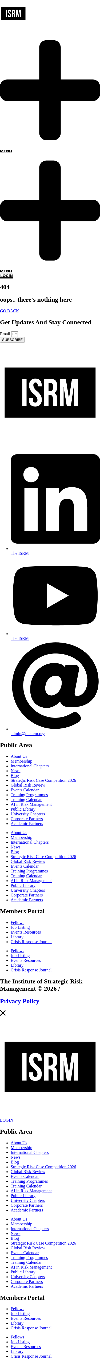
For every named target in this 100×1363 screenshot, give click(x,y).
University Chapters (28, 814)
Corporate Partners (27, 818)
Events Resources (26, 932)
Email (5, 334)
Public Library (23, 809)
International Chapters (30, 766)
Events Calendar (25, 790)
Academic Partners (27, 823)
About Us (19, 756)
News (15, 770)
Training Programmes (29, 794)
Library (17, 937)
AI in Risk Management (31, 804)
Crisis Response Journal (31, 941)
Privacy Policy (19, 1001)
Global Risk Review (28, 785)
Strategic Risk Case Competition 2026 (43, 780)
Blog (15, 775)
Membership (21, 761)
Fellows (17, 922)
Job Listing (20, 927)
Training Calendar (26, 799)
